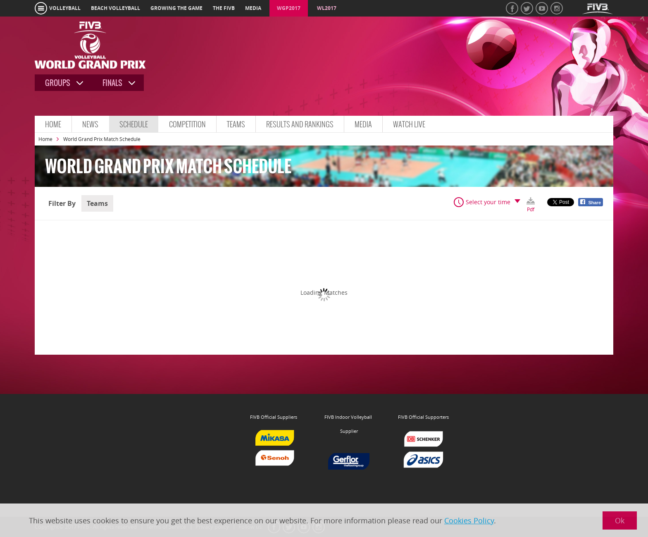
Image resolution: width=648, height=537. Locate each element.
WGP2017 (288, 8)
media (253, 8)
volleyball (65, 8)
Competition (187, 124)
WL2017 (326, 8)
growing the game (176, 8)
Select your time (488, 202)
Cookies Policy (469, 520)
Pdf (530, 209)
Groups (57, 82)
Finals (112, 82)
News (90, 124)
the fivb (224, 8)
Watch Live (409, 124)
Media (363, 124)
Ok (619, 520)
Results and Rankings (300, 124)
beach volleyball (115, 8)
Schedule (133, 124)
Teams (236, 124)
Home (53, 124)
